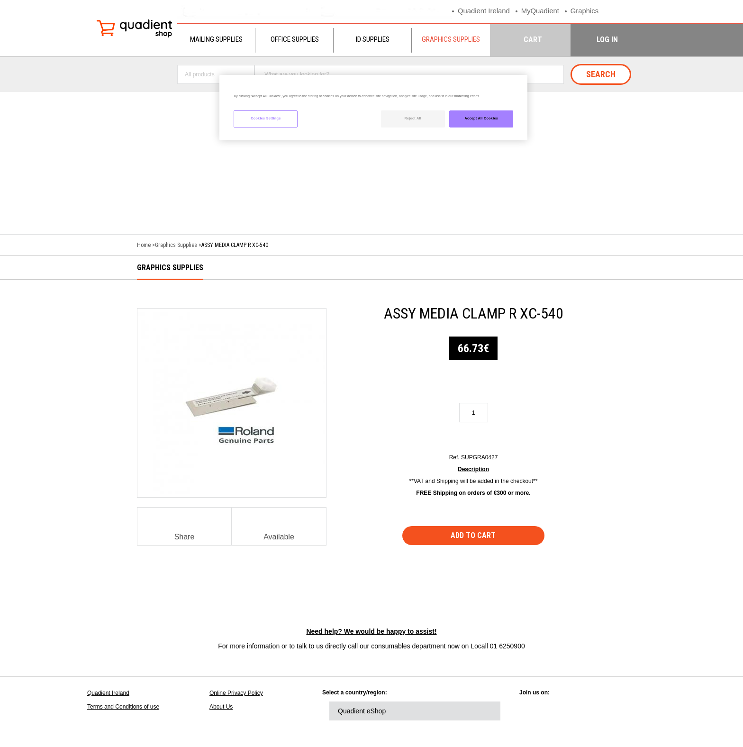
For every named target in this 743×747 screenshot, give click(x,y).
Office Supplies (295, 39)
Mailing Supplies (216, 39)
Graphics (585, 11)
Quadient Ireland (484, 11)
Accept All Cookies (481, 118)
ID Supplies (373, 39)
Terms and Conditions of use (123, 706)
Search (601, 74)
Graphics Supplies (451, 39)
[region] (373, 108)
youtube (614, 710)
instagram (640, 710)
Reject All (412, 118)
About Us (221, 706)
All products (200, 74)
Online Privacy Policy (236, 693)
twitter (562, 710)
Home (144, 245)
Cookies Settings (266, 118)
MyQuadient (541, 11)
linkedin (535, 710)
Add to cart (473, 535)
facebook (588, 710)
